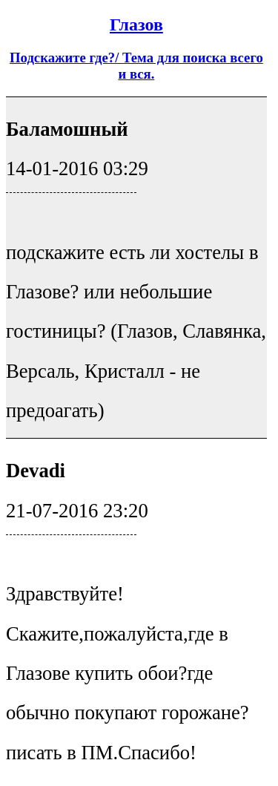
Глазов (136, 24)
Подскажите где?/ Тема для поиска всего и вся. (136, 66)
